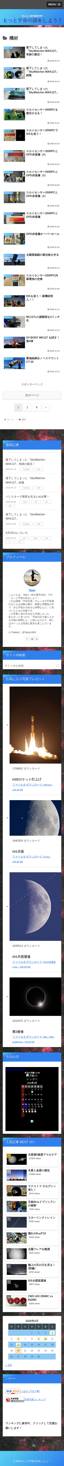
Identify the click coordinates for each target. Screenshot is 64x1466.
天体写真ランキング (35, 1399)
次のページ (32, 395)
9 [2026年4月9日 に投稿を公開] (38, 1338)
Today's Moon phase (15, 1069)
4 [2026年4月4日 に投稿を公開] (52, 1333)
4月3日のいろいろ (17, 532)
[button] (58, 666)
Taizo (32, 590)
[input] (32, 665)
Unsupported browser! (32, 1100)
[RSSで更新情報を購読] (37, 639)
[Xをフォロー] (27, 639)
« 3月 (8, 1365)
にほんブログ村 (30, 1391)
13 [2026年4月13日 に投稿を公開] (18, 1344)
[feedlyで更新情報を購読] (32, 639)
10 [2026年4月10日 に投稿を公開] (45, 1338)
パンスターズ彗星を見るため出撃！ (27, 496)
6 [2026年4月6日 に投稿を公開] (18, 1338)
